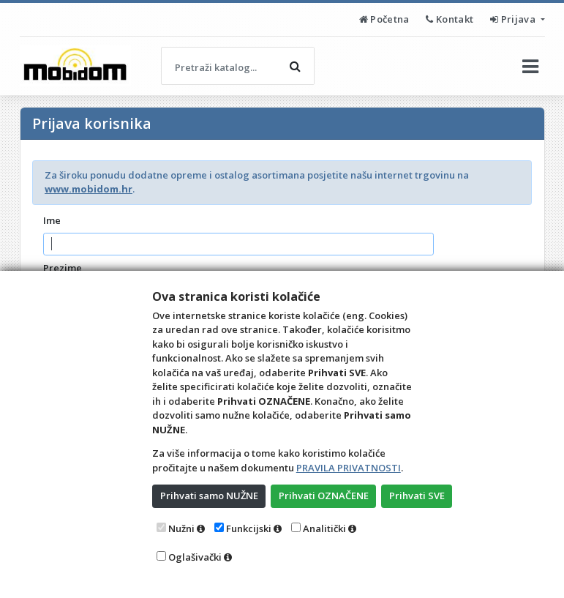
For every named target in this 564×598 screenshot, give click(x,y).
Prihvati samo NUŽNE (209, 495)
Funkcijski (248, 528)
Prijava (514, 19)
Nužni (181, 528)
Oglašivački (195, 557)
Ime (52, 220)
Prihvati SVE (417, 495)
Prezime (62, 267)
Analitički (324, 528)
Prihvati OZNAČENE (324, 495)
